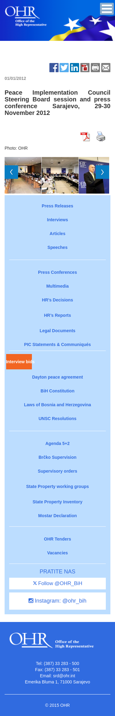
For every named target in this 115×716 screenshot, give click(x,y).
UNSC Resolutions (58, 418)
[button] (106, 8)
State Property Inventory (57, 501)
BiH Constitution (57, 390)
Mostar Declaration (57, 515)
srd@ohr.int (64, 675)
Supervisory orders (57, 471)
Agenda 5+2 (57, 443)
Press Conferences (57, 272)
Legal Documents (57, 330)
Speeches (57, 247)
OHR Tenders (57, 539)
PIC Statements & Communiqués (57, 344)
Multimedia (57, 286)
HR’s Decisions (57, 299)
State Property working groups (57, 486)
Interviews (57, 219)
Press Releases (57, 205)
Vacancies (57, 552)
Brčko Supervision (58, 457)
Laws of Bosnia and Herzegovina (57, 404)
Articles (57, 233)
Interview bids (19, 361)
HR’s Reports (57, 315)
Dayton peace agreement (57, 377)
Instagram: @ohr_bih (57, 601)
